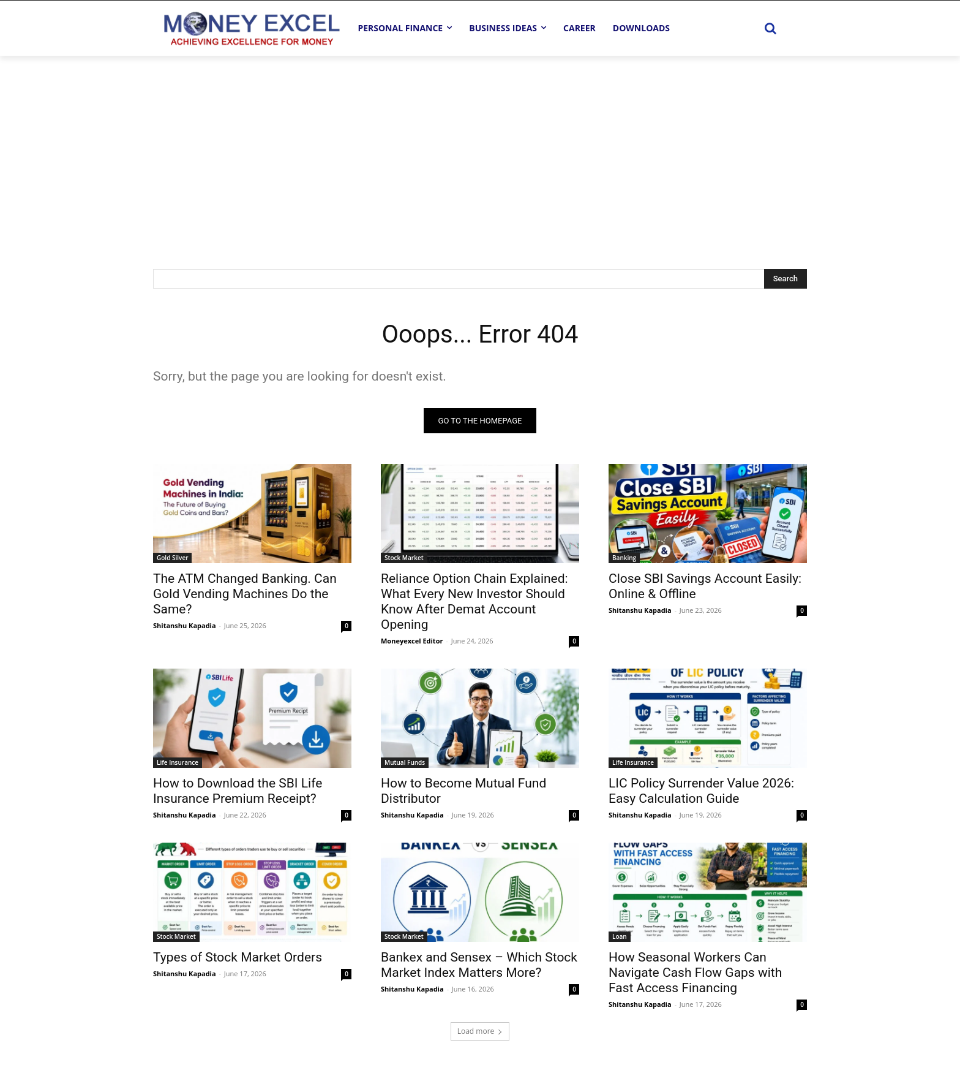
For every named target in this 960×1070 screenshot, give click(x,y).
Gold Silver (172, 557)
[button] (770, 28)
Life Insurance (177, 762)
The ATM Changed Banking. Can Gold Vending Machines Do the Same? (245, 594)
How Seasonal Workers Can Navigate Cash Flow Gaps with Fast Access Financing (695, 972)
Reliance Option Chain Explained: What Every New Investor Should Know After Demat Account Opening (474, 601)
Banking (624, 557)
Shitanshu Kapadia (184, 625)
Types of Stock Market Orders (237, 957)
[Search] (785, 279)
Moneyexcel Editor (412, 640)
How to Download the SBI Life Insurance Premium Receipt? (237, 791)
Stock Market (404, 557)
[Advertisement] (480, 147)
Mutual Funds (404, 762)
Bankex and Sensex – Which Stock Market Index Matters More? (479, 965)
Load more (480, 1031)
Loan (619, 936)
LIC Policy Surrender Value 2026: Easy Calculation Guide (701, 791)
